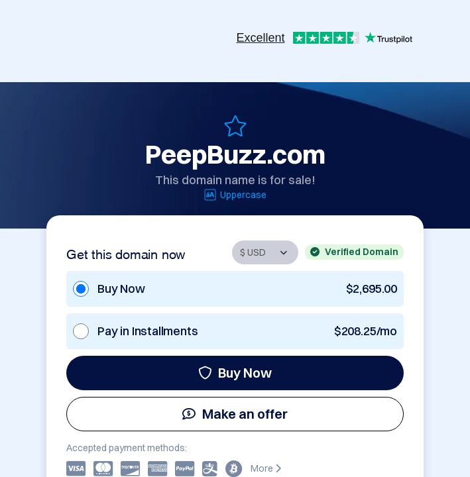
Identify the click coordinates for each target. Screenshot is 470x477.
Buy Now (235, 372)
